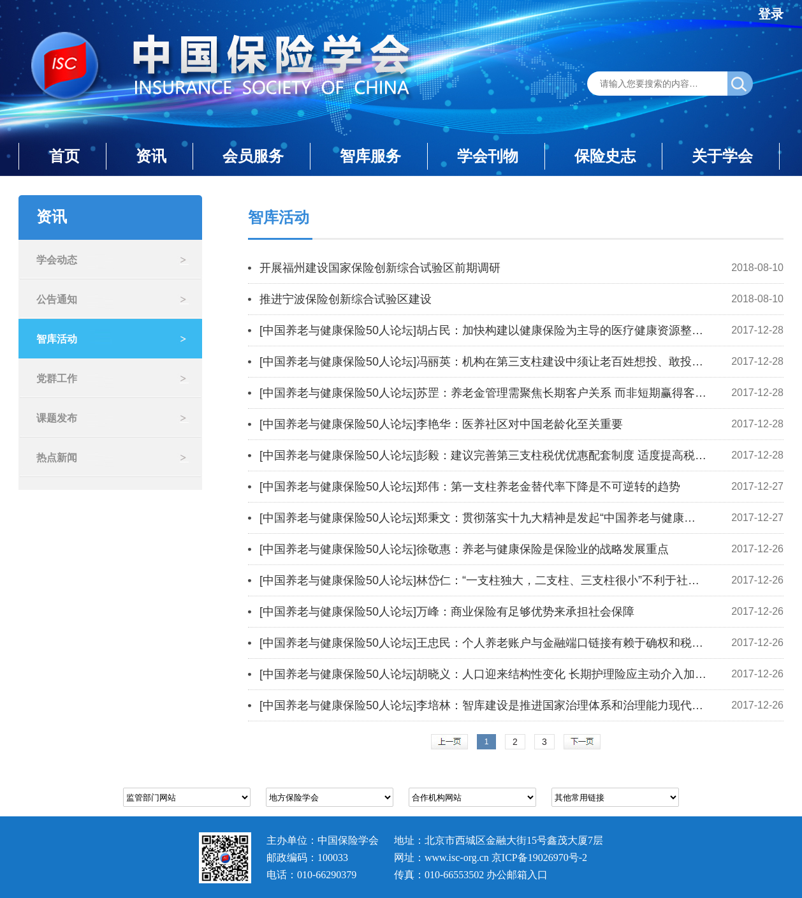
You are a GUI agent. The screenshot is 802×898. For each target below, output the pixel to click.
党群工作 (56, 378)
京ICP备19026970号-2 (539, 857)
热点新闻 (56, 457)
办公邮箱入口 (517, 874)
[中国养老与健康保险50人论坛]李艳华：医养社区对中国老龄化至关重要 (441, 424)
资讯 (151, 156)
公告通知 (56, 299)
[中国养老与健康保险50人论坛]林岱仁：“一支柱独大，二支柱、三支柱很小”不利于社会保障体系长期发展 (483, 580)
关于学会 (722, 156)
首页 (64, 156)
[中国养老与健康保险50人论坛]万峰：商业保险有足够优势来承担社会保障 (446, 611)
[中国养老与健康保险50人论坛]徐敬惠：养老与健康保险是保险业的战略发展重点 (464, 549)
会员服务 (253, 156)
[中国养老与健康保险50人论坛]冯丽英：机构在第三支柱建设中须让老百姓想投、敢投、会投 (483, 361)
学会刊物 (487, 156)
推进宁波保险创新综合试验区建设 (345, 299)
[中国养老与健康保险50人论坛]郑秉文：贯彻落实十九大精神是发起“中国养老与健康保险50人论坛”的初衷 (483, 518)
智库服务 (370, 156)
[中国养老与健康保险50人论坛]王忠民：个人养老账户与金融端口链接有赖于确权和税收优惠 (483, 643)
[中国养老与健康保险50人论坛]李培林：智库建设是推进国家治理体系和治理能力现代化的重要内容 (483, 705)
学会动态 (56, 259)
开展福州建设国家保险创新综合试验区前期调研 (379, 267)
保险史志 (605, 156)
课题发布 (56, 418)
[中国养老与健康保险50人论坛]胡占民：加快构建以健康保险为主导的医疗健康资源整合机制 (483, 330)
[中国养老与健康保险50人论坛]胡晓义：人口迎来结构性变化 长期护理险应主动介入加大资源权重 (483, 674)
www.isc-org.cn (457, 857)
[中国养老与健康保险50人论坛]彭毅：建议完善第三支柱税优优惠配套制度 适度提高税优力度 (483, 455)
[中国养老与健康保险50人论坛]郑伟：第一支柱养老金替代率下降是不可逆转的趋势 (469, 486)
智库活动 (56, 339)
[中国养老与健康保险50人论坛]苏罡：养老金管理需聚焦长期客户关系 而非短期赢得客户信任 (483, 392)
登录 (771, 14)
